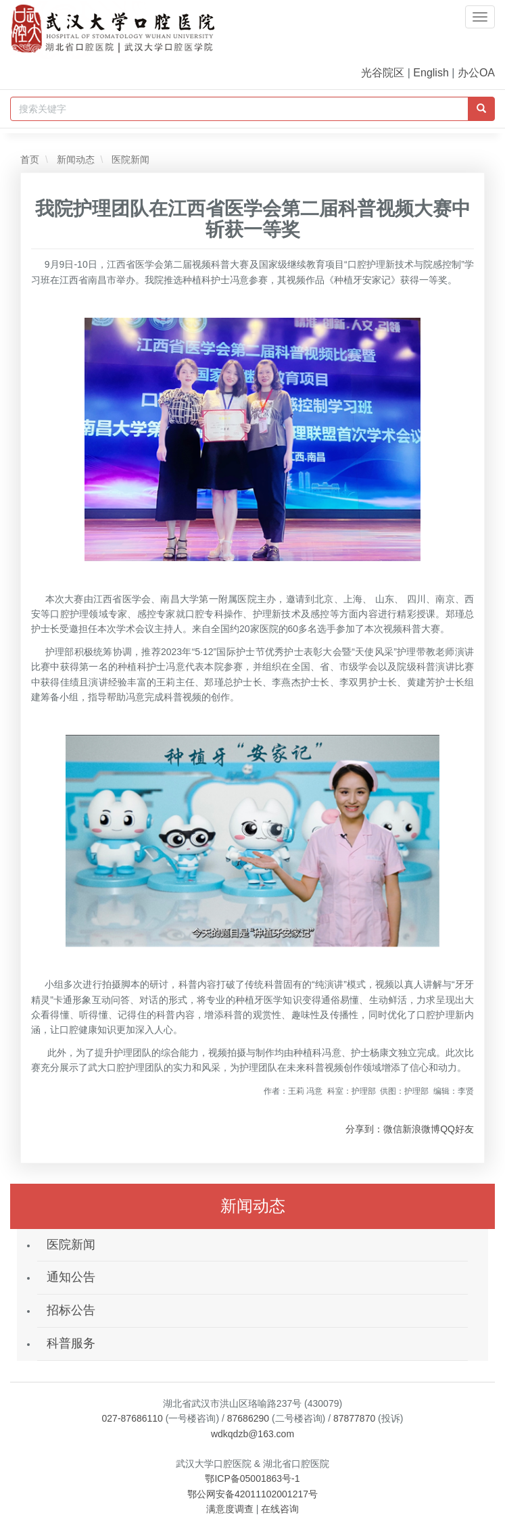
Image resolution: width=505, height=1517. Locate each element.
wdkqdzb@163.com (252, 1433)
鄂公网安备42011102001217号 (252, 1494)
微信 (392, 1129)
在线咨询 (280, 1508)
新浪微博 (421, 1129)
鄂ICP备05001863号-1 (252, 1478)
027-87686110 (132, 1418)
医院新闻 (129, 159)
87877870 (354, 1418)
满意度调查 (230, 1508)
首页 (29, 159)
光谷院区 (382, 72)
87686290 (248, 1418)
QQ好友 (457, 1129)
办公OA (476, 72)
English (430, 72)
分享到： (364, 1129)
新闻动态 (74, 159)
